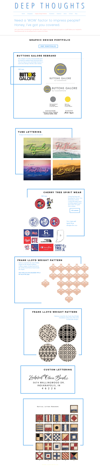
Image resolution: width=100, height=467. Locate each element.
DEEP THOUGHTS (51, 5)
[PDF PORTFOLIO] (48, 46)
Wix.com (56, 464)
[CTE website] (75, 210)
